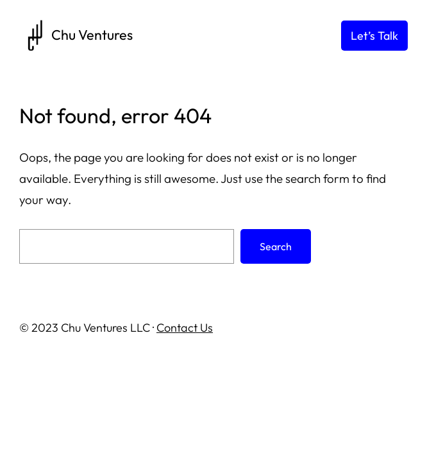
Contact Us (184, 327)
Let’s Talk (374, 35)
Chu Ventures (92, 35)
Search (276, 246)
